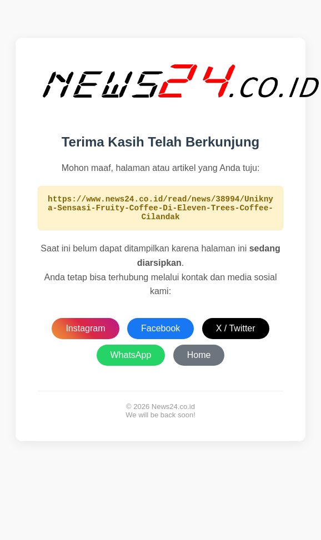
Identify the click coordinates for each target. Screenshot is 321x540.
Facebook (160, 333)
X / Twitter (235, 333)
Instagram (85, 333)
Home (199, 360)
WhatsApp (131, 360)
